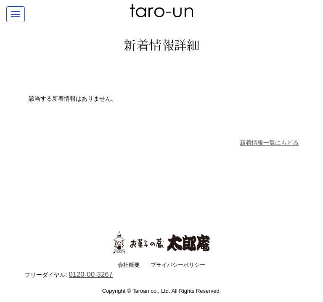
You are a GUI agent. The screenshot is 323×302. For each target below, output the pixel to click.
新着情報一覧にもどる (269, 142)
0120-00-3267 (91, 275)
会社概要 (129, 265)
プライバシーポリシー (178, 265)
